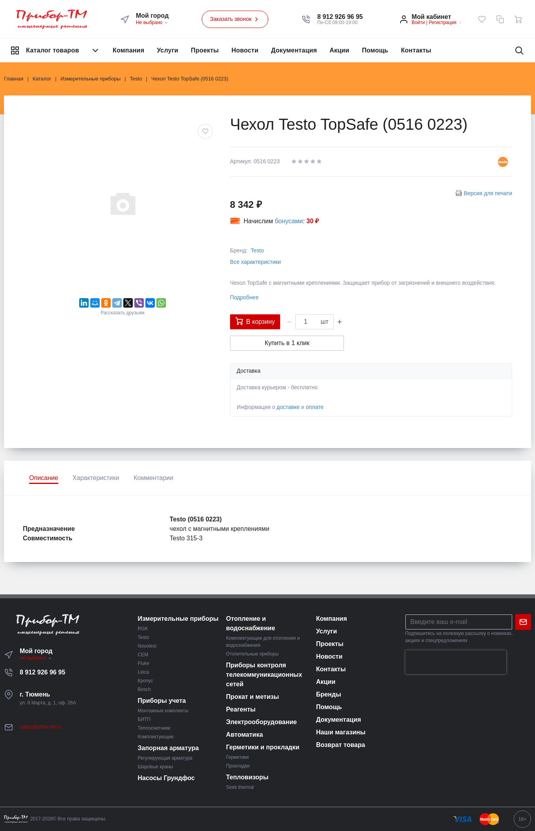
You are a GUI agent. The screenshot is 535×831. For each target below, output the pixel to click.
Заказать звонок (235, 19)
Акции (339, 50)
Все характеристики (255, 262)
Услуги (167, 50)
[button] (340, 17)
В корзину (255, 321)
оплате (314, 407)
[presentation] (455, 662)
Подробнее (244, 297)
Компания (128, 50)
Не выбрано (152, 22)
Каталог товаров (55, 50)
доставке (288, 407)
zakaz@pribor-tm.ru (40, 727)
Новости (244, 50)
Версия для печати (488, 193)
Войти (418, 22)
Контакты (416, 50)
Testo (257, 250)
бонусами (289, 221)
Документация (294, 50)
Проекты (205, 50)
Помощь (375, 50)
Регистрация (442, 22)
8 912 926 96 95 (42, 672)
